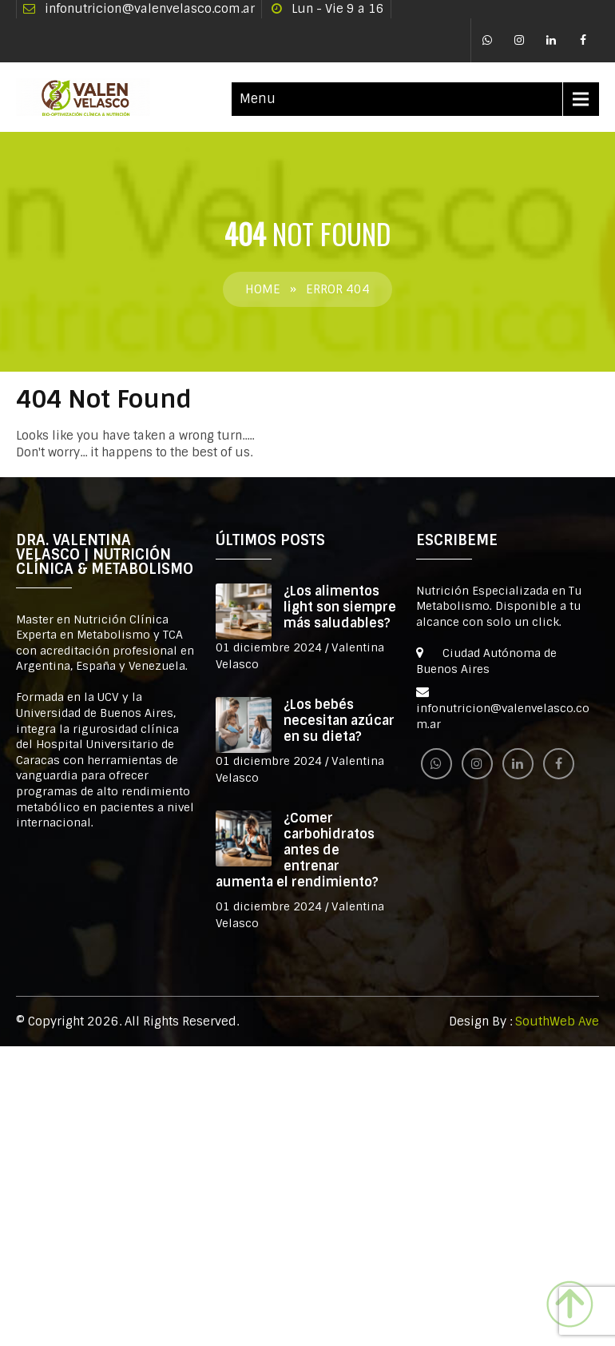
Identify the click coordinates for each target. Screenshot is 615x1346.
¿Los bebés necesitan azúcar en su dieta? (339, 720)
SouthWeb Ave (557, 1021)
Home (262, 289)
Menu (258, 98)
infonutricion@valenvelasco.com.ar (150, 9)
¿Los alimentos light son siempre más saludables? (340, 607)
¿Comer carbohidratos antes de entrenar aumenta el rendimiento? (297, 850)
